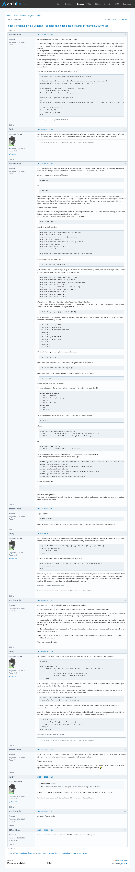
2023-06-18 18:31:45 (45, 509)
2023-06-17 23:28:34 (45, 129)
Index (9, 16)
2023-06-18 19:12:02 (45, 600)
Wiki (89, 4)
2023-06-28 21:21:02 (45, 811)
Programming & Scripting (29, 25)
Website (14, 154)
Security (107, 4)
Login (39, 16)
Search (23, 16)
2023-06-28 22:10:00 (45, 830)
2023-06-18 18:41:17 (45, 533)
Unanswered (122, 19)
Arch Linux (14, 3)
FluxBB (124, 864)
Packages (69, 4)
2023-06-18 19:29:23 (45, 651)
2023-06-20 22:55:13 (45, 777)
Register (31, 16)
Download (127, 4)
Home (59, 4)
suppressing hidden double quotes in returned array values (77, 25)
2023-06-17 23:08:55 (45, 35)
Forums (80, 4)
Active (114, 19)
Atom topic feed (122, 860)
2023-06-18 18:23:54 (45, 164)
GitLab (97, 4)
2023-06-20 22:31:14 (45, 750)
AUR (117, 4)
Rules (16, 16)
